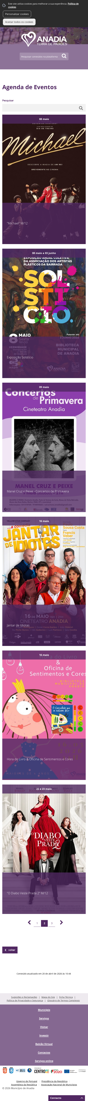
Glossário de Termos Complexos (63, 1000)
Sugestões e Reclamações (24, 997)
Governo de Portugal (26, 1081)
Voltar (11, 950)
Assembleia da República (24, 1084)
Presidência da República (54, 1081)
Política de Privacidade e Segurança (25, 1000)
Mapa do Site (48, 997)
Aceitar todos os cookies (19, 22)
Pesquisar (8, 100)
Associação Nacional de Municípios (59, 1084)
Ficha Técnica (66, 997)
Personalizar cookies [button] (17, 14)
